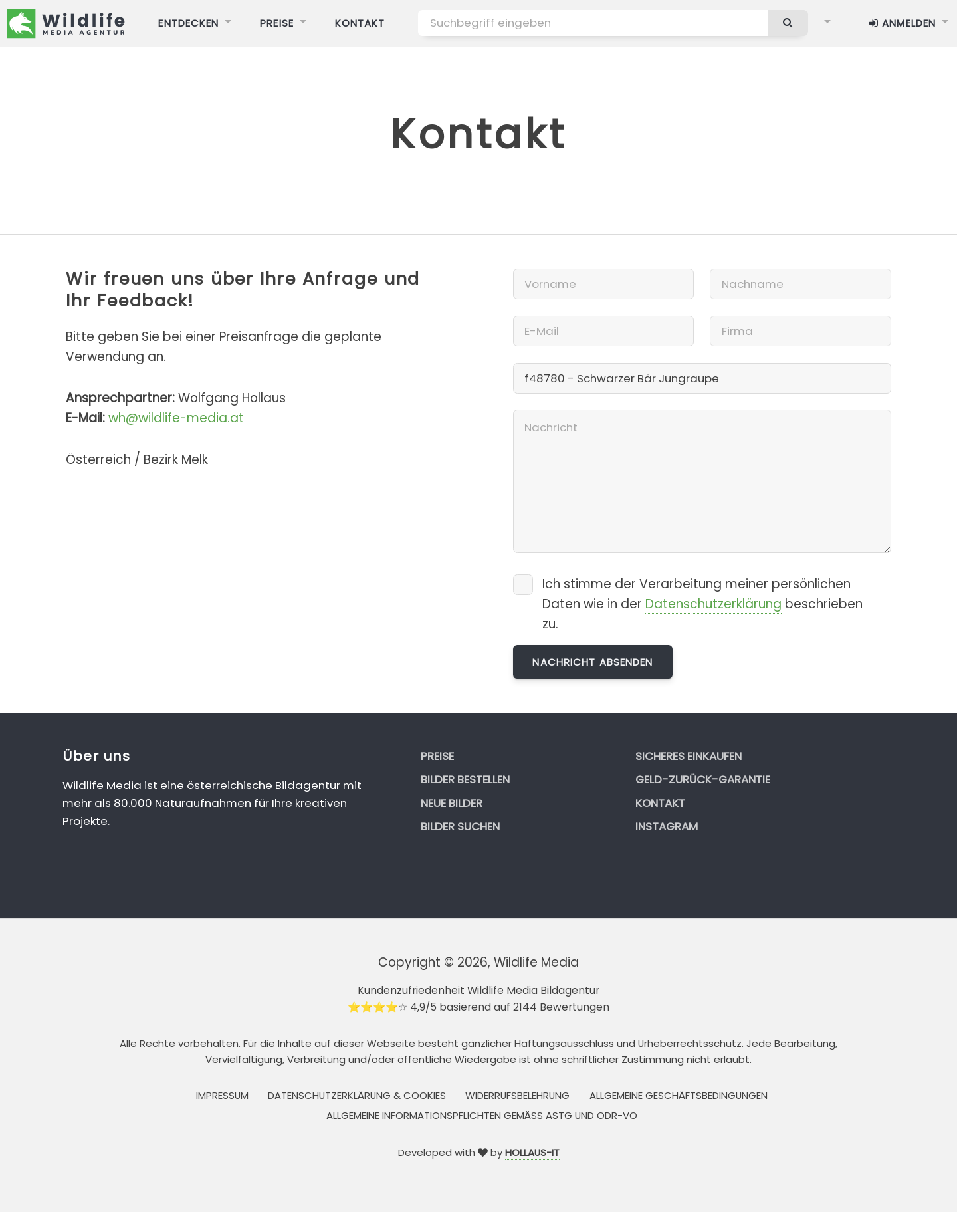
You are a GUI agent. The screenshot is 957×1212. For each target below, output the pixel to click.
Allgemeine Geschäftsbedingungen (678, 1095)
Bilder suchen (460, 826)
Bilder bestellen (465, 779)
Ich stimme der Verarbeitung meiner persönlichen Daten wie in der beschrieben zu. (702, 604)
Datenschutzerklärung (713, 604)
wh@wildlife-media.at (176, 418)
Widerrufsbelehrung (517, 1095)
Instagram (666, 826)
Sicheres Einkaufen (688, 756)
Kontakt (660, 803)
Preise (437, 756)
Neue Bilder (451, 803)
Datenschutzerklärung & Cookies (357, 1095)
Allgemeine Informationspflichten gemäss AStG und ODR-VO (481, 1115)
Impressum (222, 1095)
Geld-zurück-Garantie (702, 779)
